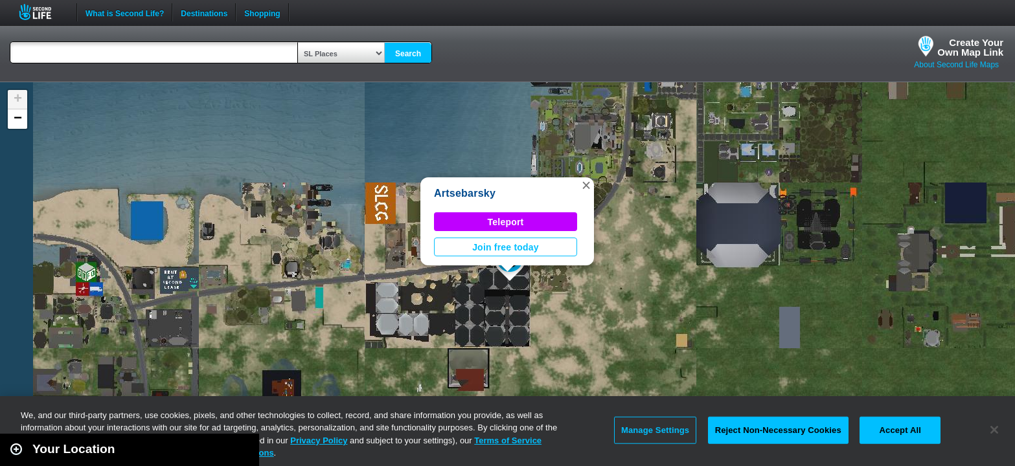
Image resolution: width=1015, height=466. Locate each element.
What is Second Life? (125, 12)
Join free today (505, 247)
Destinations (204, 12)
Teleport (506, 222)
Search (408, 53)
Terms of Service (508, 440)
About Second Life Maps (956, 64)
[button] (586, 185)
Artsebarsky (465, 193)
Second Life (42, 12)
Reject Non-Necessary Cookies (778, 430)
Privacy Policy (318, 440)
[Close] (994, 430)
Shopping (262, 12)
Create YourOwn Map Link (970, 47)
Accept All (900, 430)
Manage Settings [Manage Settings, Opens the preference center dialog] (655, 430)
